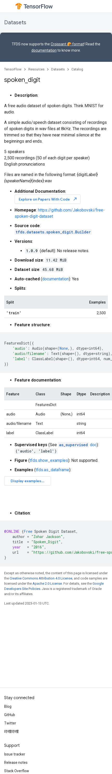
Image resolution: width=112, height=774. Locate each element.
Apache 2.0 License (47, 583)
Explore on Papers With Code (48, 199)
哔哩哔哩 (11, 731)
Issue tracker (14, 754)
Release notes (16, 762)
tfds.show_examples (49, 460)
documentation (44, 50)
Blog (7, 706)
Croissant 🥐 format (67, 44)
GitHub (9, 715)
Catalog (77, 69)
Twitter (10, 723)
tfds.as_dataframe (52, 469)
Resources (36, 69)
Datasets (15, 22)
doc (77, 444)
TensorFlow (13, 69)
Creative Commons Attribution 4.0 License (41, 578)
